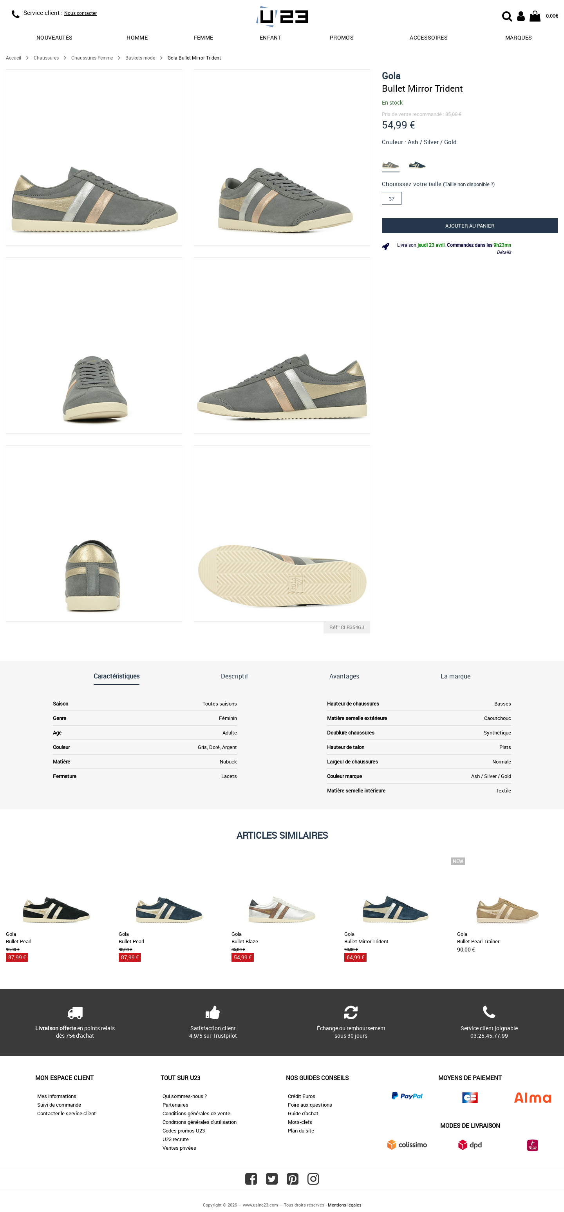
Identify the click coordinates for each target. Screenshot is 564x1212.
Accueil (13, 57)
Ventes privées (179, 1147)
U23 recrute (176, 1139)
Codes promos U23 (184, 1130)
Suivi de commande (59, 1104)
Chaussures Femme (92, 57)
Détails (504, 252)
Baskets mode (140, 57)
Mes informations (56, 1096)
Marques (518, 37)
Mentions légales (345, 1205)
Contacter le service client (66, 1113)
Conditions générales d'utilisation (200, 1121)
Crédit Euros (301, 1096)
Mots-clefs (300, 1121)
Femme (203, 37)
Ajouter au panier (470, 225)
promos (342, 37)
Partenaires (175, 1104)
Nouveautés (54, 37)
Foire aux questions (310, 1104)
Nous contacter (80, 13)
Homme (137, 37)
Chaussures (46, 57)
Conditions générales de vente (196, 1113)
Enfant (270, 37)
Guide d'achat (303, 1113)
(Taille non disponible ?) (469, 184)
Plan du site (301, 1130)
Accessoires (429, 37)
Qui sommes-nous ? (185, 1096)
